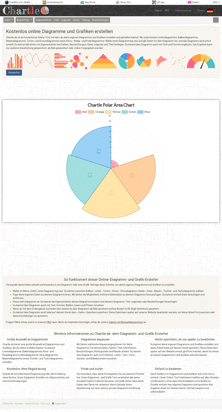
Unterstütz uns (181, 10)
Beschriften (23, 20)
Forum (199, 10)
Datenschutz (32, 403)
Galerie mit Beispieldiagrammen (126, 322)
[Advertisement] (111, 89)
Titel (56, 20)
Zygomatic (60, 403)
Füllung (86, 20)
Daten (76, 20)
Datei (8, 20)
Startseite (8, 403)
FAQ (167, 10)
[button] (211, 10)
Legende (66, 20)
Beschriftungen (100, 20)
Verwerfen (14, 72)
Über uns (45, 403)
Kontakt (19, 403)
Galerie (158, 10)
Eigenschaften (43, 20)
